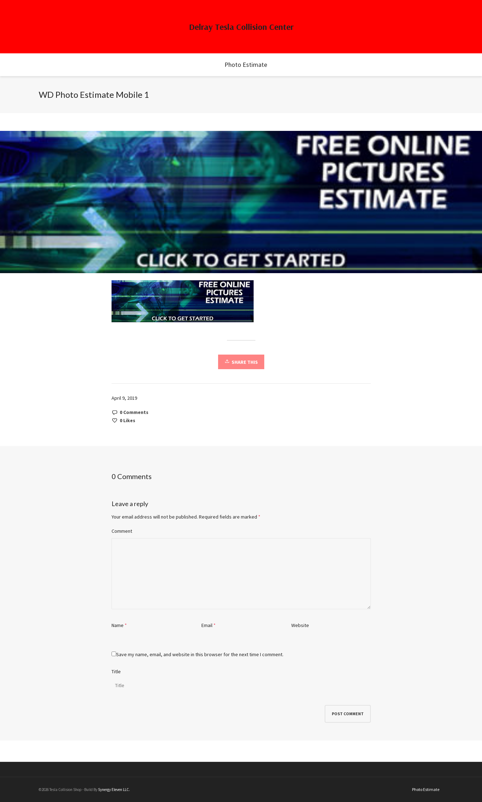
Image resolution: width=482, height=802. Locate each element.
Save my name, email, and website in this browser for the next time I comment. (199, 654)
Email (206, 625)
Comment (122, 531)
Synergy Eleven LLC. (114, 789)
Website (300, 625)
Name (118, 625)
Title (116, 671)
